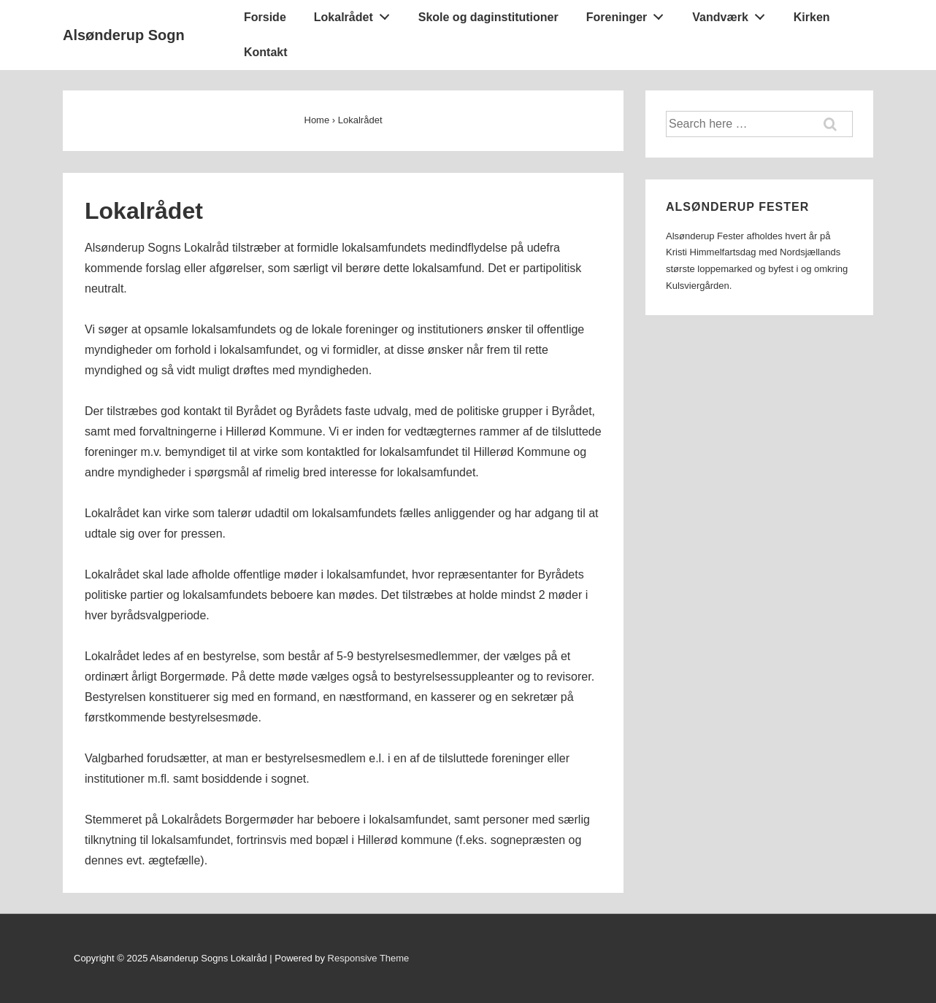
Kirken (812, 17)
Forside (265, 17)
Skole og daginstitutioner (488, 17)
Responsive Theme (369, 958)
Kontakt (266, 52)
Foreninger (629, 13)
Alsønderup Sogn (124, 35)
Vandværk (732, 13)
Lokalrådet (356, 13)
